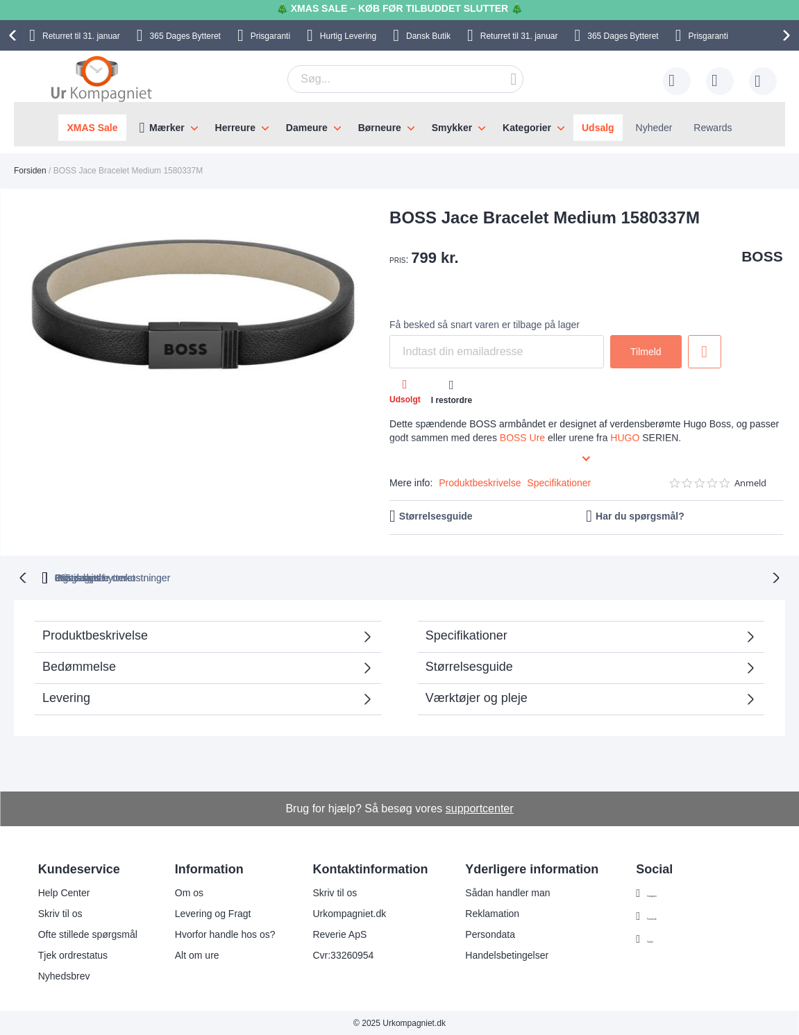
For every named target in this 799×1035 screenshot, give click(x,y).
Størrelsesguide (436, 516)
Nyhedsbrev (64, 974)
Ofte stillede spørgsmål (87, 933)
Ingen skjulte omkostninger (470, 576)
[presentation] (14, 35)
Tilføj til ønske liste (704, 351)
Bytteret (185, 36)
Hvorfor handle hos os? (225, 933)
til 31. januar (81, 36)
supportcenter (480, 807)
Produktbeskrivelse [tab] (95, 634)
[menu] (399, 124)
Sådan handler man (507, 891)
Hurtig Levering (348, 36)
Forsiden (30, 171)
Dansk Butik (428, 36)
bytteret (234, 576)
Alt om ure (197, 953)
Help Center (64, 891)
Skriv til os (60, 912)
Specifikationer (559, 482)
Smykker (452, 127)
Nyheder (654, 127)
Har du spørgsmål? (640, 516)
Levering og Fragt (213, 912)
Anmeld (750, 483)
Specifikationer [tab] (466, 634)
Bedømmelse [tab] (79, 665)
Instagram (668, 892)
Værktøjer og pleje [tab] (477, 696)
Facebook (668, 915)
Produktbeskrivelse (480, 482)
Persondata (490, 933)
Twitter (661, 937)
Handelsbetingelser (506, 953)
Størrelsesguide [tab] (469, 665)
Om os (189, 891)
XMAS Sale (92, 127)
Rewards (712, 127)
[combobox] (405, 79)
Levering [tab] (66, 696)
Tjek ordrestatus (73, 953)
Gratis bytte (344, 576)
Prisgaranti (270, 36)
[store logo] (101, 78)
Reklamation (492, 912)
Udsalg (598, 127)
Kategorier (527, 127)
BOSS (762, 256)
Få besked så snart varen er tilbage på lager (484, 324)
